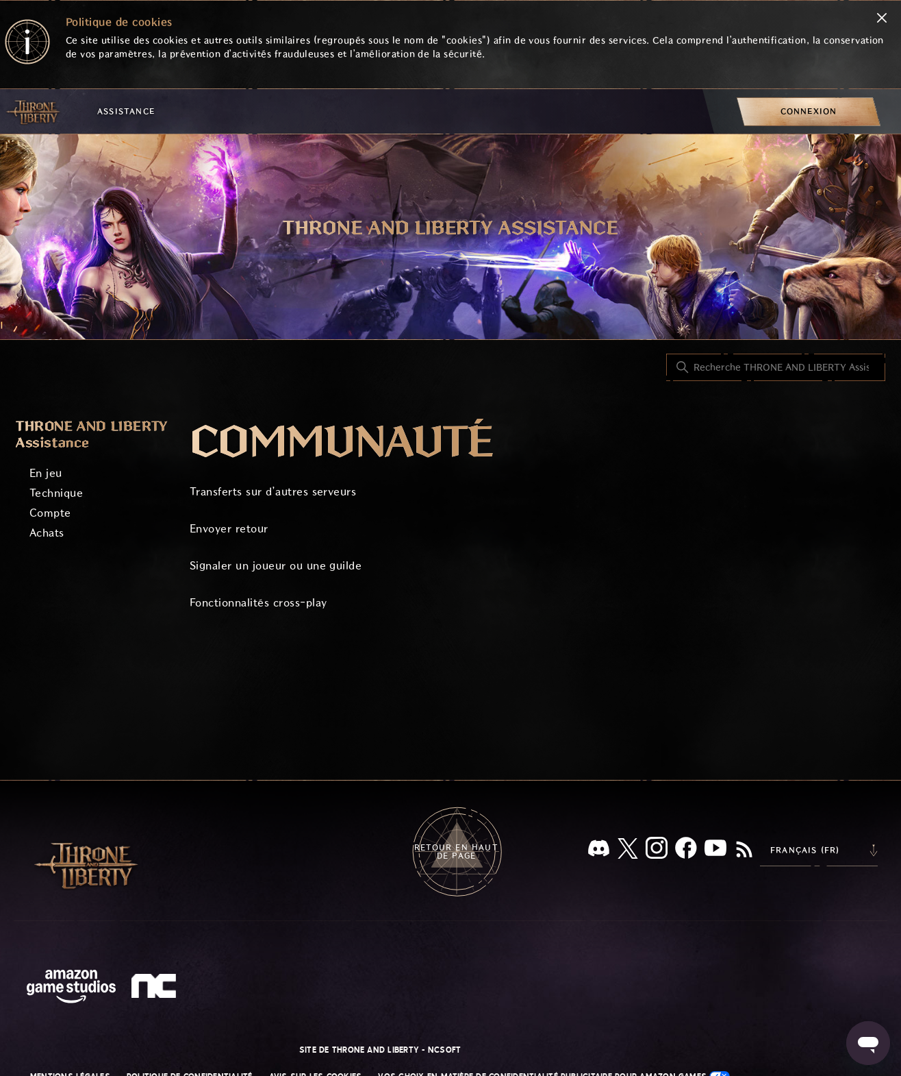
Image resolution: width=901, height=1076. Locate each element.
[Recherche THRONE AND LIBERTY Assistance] (775, 367)
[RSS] (744, 850)
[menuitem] (808, 111)
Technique (56, 493)
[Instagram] (657, 850)
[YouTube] (715, 850)
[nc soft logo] (155, 989)
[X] (628, 850)
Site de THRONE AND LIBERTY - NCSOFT (380, 1050)
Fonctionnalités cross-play (258, 603)
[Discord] (598, 851)
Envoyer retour (229, 529)
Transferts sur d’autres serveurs (273, 492)
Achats (46, 533)
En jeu (45, 473)
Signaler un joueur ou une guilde (275, 566)
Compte (50, 513)
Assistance (126, 111)
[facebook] (686, 850)
